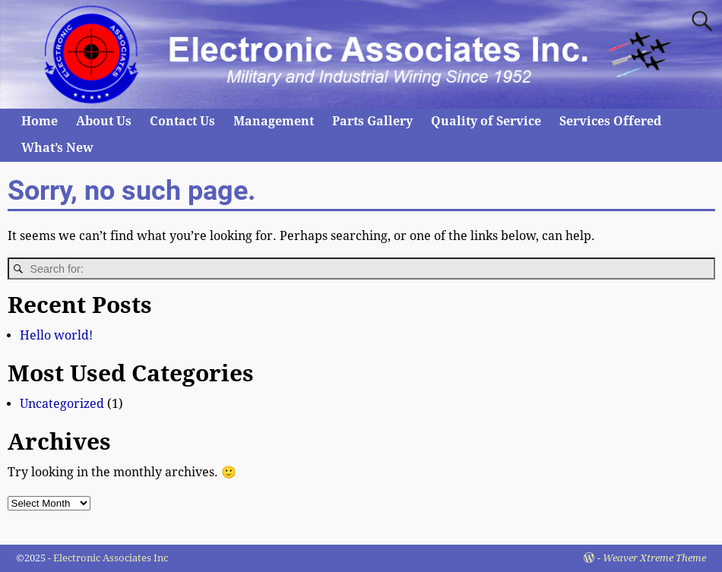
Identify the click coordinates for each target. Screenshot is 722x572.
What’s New (57, 148)
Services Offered (610, 121)
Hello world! (56, 335)
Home (39, 121)
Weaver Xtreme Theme (654, 558)
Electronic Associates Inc (110, 558)
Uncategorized (62, 404)
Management (273, 121)
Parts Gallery (372, 121)
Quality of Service (486, 121)
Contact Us (182, 121)
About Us (103, 121)
